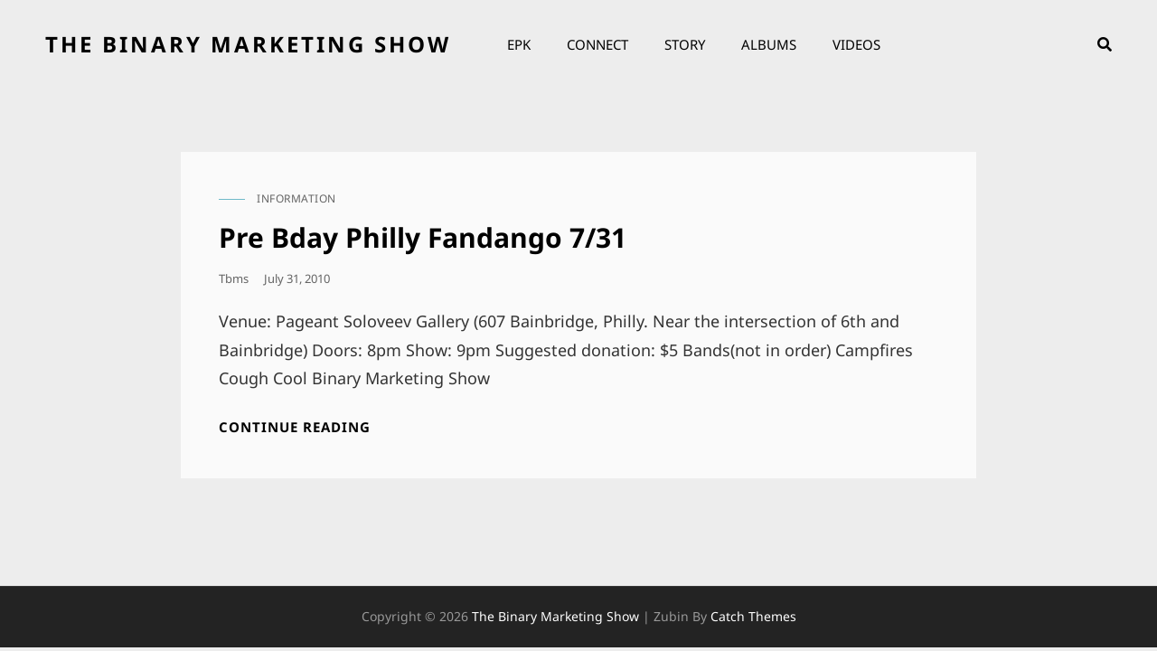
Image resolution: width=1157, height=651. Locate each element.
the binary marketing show (248, 44)
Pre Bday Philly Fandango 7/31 (422, 237)
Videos (856, 44)
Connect (597, 44)
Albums (768, 44)
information (296, 198)
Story (684, 44)
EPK (519, 44)
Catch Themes (753, 616)
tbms (234, 278)
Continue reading (295, 427)
